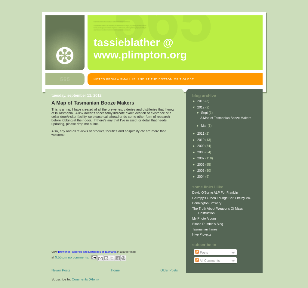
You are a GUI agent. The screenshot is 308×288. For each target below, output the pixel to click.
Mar (204, 125)
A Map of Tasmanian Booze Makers (92, 103)
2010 (201, 140)
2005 (201, 170)
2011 (201, 133)
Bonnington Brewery (206, 203)
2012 (201, 107)
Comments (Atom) (85, 279)
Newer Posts (60, 270)
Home (115, 270)
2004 (201, 176)
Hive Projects (201, 234)
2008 (201, 152)
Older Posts (169, 270)
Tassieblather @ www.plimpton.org (140, 48)
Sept (205, 112)
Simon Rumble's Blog (207, 224)
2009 (201, 146)
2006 (201, 164)
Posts (201, 252)
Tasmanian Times (204, 229)
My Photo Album (204, 218)
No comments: (79, 257)
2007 (201, 158)
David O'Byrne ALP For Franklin (215, 192)
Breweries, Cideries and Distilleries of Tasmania (87, 251)
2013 (201, 101)
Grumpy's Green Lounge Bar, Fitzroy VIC (221, 198)
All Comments (207, 260)
